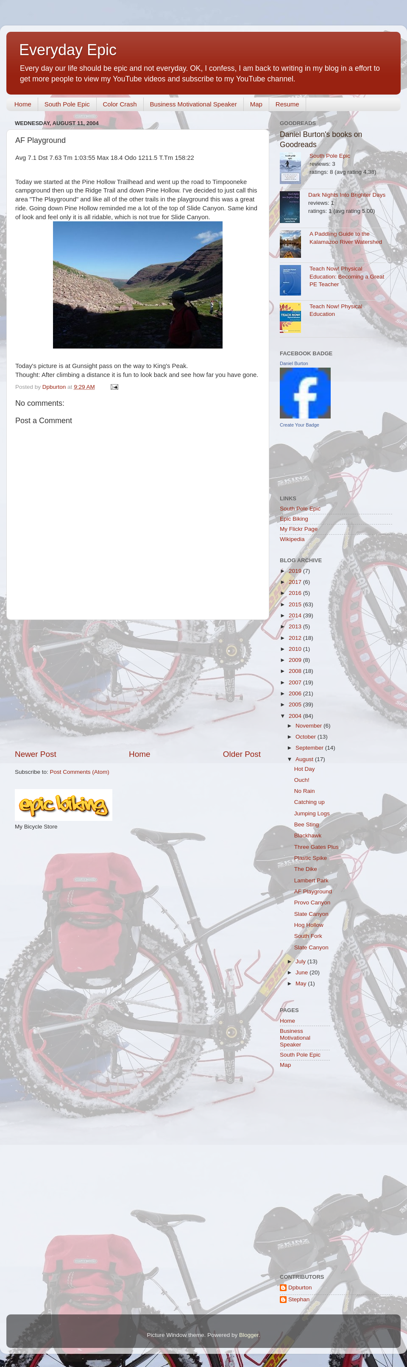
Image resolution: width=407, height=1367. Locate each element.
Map (256, 104)
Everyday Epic (68, 50)
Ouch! (301, 780)
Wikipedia (292, 539)
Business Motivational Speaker (193, 104)
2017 (296, 582)
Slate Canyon (311, 914)
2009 (296, 660)
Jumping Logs (312, 813)
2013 (296, 626)
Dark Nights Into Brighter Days (346, 195)
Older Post (242, 754)
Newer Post (35, 754)
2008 (296, 671)
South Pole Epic (67, 104)
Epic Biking (294, 519)
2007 (296, 682)
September (310, 748)
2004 (296, 716)
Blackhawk (308, 835)
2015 (296, 604)
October (306, 737)
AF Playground (313, 891)
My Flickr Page (299, 529)
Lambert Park (311, 880)
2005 (296, 704)
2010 (296, 649)
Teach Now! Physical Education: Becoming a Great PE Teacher (346, 276)
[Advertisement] (137, 684)
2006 (296, 693)
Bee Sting (306, 824)
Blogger (249, 1335)
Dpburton (300, 1287)
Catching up (309, 802)
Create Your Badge (299, 424)
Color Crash (120, 104)
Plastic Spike (310, 858)
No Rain (304, 791)
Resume (287, 104)
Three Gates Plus (316, 847)
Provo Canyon (312, 902)
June (302, 972)
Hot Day (304, 769)
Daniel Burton (294, 363)
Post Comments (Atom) (79, 772)
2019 (296, 571)
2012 (296, 638)
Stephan (298, 1299)
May (301, 983)
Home (22, 104)
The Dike (305, 869)
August (305, 759)
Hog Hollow (308, 925)
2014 (296, 615)
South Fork (308, 936)
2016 (296, 593)
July (301, 961)
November (309, 726)
